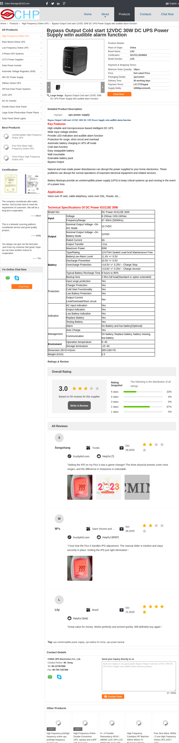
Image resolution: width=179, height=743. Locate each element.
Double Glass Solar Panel (14, 106)
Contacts (145, 14)
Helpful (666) (80, 618)
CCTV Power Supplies (12, 59)
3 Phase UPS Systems (13, 53)
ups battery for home (95, 642)
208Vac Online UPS (11, 83)
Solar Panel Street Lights (14, 118)
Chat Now (167, 14)
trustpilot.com (81, 456)
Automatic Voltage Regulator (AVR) (18, 71)
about (105, 14)
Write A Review (79, 405)
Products (124, 14)
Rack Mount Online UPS (13, 42)
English (174, 3)
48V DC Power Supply (12, 77)
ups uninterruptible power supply (68, 642)
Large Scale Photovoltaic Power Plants (20, 112)
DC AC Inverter (9, 101)
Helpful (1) (108, 456)
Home (88, 14)
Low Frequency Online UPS (15, 48)
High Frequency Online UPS (35, 23)
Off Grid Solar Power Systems (16, 89)
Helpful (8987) (110, 537)
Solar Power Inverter (11, 65)
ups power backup (115, 642)
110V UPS (7, 95)
